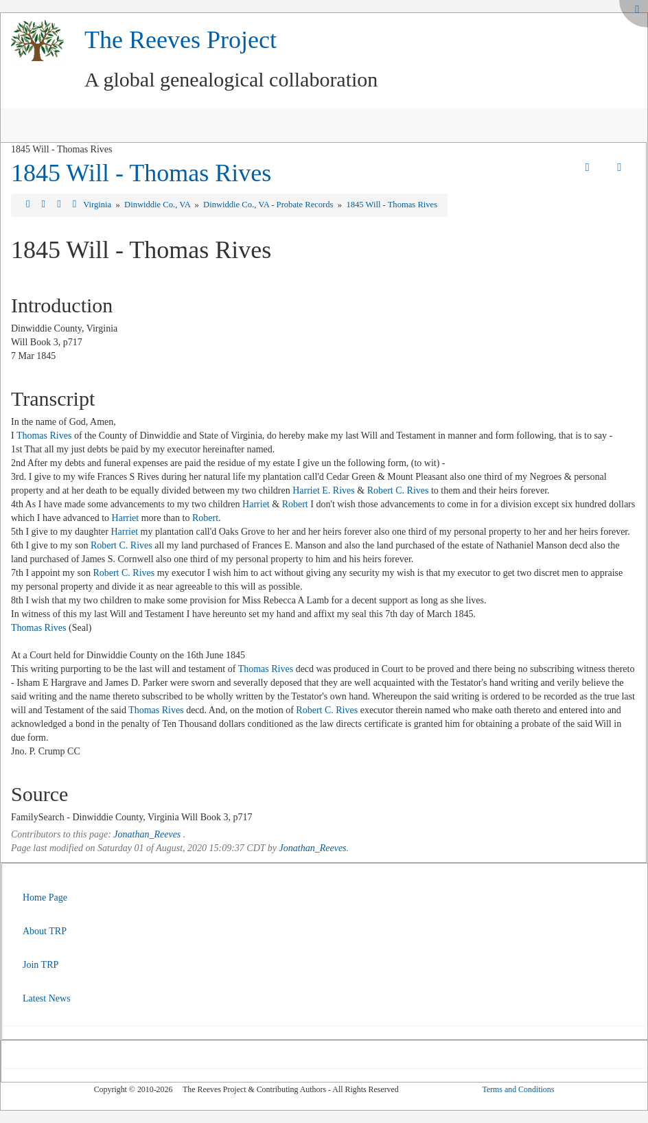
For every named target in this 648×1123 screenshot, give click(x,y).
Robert (295, 504)
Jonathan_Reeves (147, 834)
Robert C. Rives (398, 490)
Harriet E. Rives (323, 490)
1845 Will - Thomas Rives (141, 173)
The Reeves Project (180, 40)
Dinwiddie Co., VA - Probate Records (269, 204)
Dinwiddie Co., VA (158, 204)
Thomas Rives (44, 435)
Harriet (256, 504)
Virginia (98, 204)
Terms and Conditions (518, 1089)
